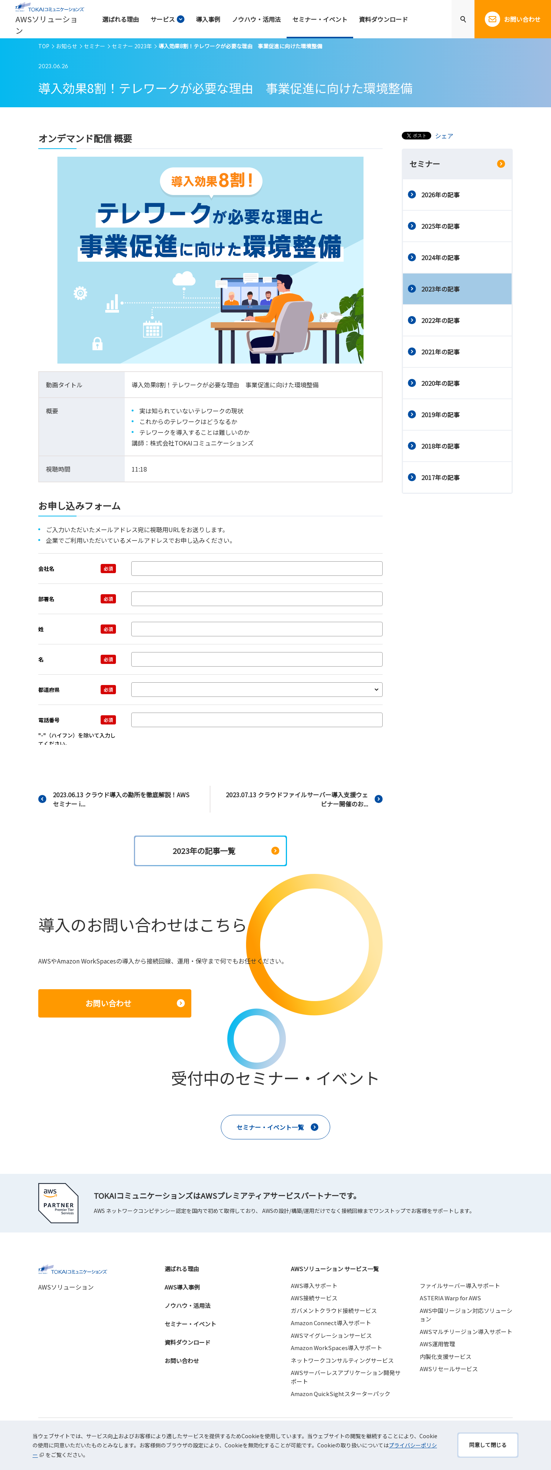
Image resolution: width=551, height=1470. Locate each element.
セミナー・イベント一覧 (270, 1127)
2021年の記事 (440, 351)
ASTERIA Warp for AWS (450, 1298)
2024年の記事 (440, 257)
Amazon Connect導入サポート (331, 1323)
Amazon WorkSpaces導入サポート (336, 1348)
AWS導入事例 (182, 1287)
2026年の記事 (440, 194)
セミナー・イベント (190, 1324)
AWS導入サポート (314, 1286)
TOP (43, 46)
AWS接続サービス (314, 1298)
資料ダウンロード (187, 1342)
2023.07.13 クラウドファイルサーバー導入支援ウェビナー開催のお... (297, 799)
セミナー (94, 46)
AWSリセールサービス (449, 1369)
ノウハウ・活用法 (187, 1305)
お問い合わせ (182, 1361)
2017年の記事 (440, 477)
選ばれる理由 (182, 1269)
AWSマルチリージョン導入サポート (466, 1331)
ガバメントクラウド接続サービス (334, 1310)
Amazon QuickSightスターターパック (340, 1394)
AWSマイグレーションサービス (331, 1335)
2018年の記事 (440, 446)
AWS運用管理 (437, 1344)
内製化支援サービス (445, 1356)
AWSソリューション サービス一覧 (335, 1269)
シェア (444, 135)
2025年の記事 (440, 226)
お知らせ (66, 46)
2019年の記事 (440, 414)
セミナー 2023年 (132, 46)
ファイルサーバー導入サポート (460, 1286)
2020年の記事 (440, 383)
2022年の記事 (440, 320)
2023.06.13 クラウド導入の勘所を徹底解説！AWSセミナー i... (121, 799)
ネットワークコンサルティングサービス (342, 1360)
